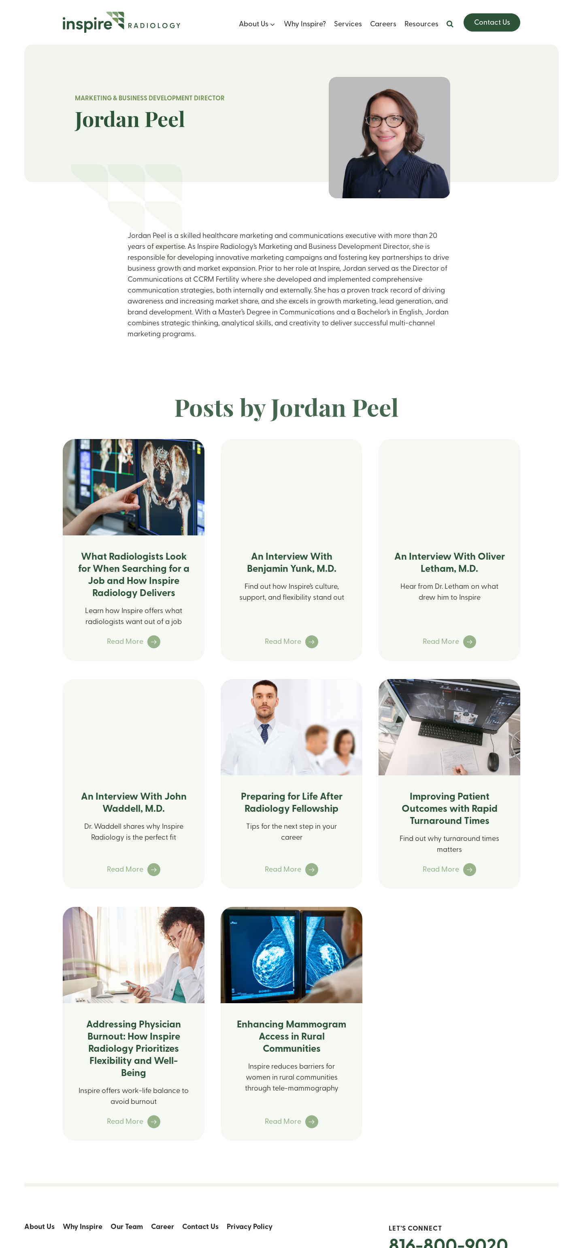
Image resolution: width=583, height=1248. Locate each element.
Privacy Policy (249, 1227)
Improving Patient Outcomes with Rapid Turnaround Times (450, 809)
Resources (421, 24)
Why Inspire (82, 1227)
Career (162, 1227)
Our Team (127, 1227)
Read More (133, 642)
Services (348, 24)
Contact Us (492, 23)
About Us (253, 24)
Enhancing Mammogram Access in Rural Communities (291, 1037)
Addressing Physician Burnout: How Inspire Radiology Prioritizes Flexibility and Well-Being (133, 1049)
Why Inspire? (305, 24)
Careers (383, 24)
